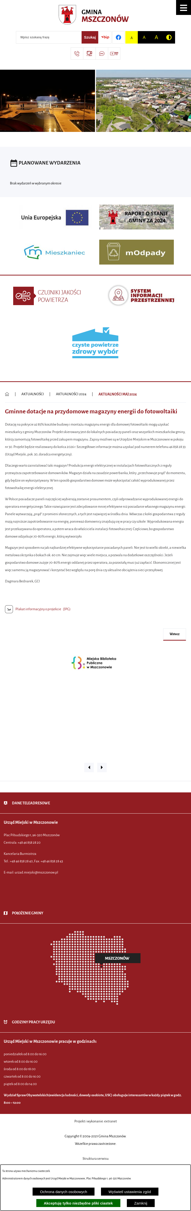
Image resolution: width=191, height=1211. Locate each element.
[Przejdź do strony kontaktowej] (77, 53)
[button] (183, 7)
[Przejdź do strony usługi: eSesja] (89, 53)
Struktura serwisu (96, 1158)
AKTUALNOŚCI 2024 (71, 394)
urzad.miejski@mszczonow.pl (36, 872)
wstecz (175, 634)
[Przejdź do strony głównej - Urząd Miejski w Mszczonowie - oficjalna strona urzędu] (96, 16)
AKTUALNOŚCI (32, 394)
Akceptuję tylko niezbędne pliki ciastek (78, 1203)
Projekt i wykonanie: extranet (95, 1121)
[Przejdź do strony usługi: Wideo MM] (114, 53)
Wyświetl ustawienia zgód (129, 1192)
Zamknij (140, 1203)
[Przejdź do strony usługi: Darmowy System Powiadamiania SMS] (102, 53)
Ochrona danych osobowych (63, 1192)
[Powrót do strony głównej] (7, 394)
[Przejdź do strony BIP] (105, 37)
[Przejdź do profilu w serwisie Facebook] (118, 37)
